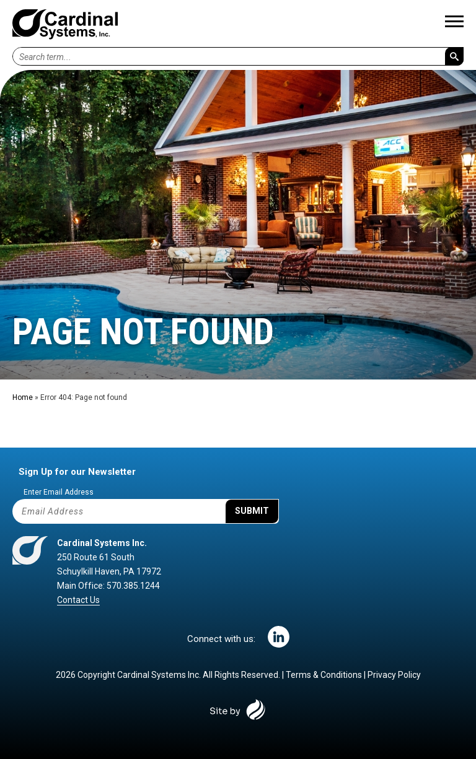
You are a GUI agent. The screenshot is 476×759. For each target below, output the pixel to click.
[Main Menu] (454, 23)
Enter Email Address (59, 492)
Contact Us (78, 600)
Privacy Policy (394, 675)
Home (22, 397)
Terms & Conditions (324, 675)
